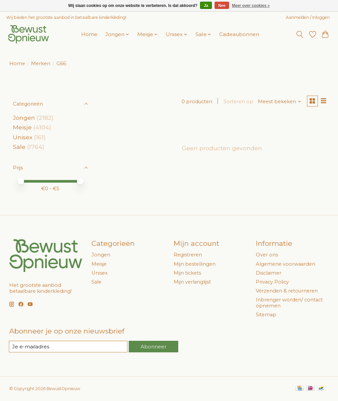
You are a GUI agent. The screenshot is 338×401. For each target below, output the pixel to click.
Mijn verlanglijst (192, 282)
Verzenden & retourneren (287, 291)
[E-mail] (68, 347)
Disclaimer (268, 273)
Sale (19, 146)
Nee (221, 5)
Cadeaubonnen (239, 34)
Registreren (188, 255)
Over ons (267, 255)
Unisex (22, 137)
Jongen (24, 117)
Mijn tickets (187, 273)
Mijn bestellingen (195, 264)
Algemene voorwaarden (285, 264)
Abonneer (153, 346)
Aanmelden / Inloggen (308, 17)
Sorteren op (238, 102)
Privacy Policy (272, 282)
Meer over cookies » (251, 5)
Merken (40, 64)
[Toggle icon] (299, 34)
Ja (206, 5)
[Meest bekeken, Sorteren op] (279, 102)
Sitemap (266, 315)
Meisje (22, 127)
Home (89, 34)
